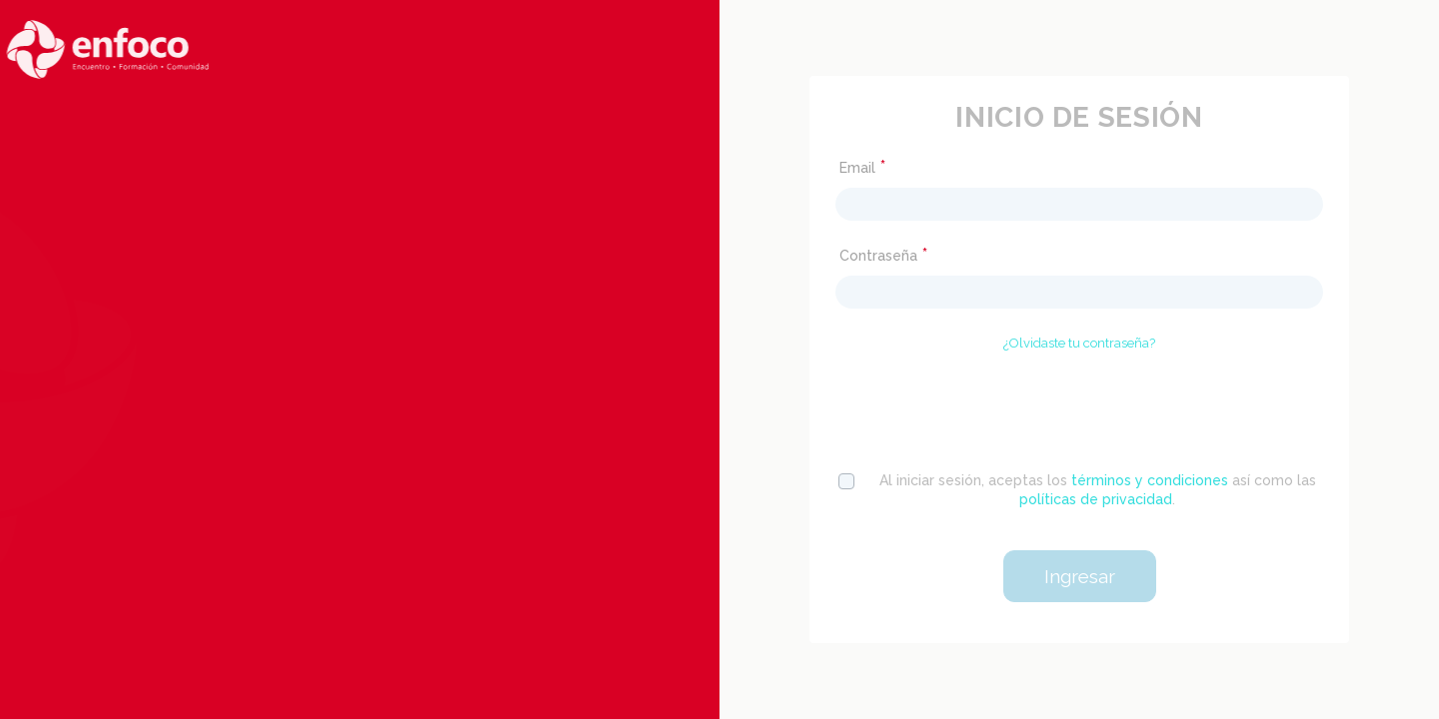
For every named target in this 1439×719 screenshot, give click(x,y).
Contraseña (883, 255)
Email (862, 167)
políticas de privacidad (1095, 499)
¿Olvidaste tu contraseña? (1079, 343)
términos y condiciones (1149, 480)
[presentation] (1079, 408)
